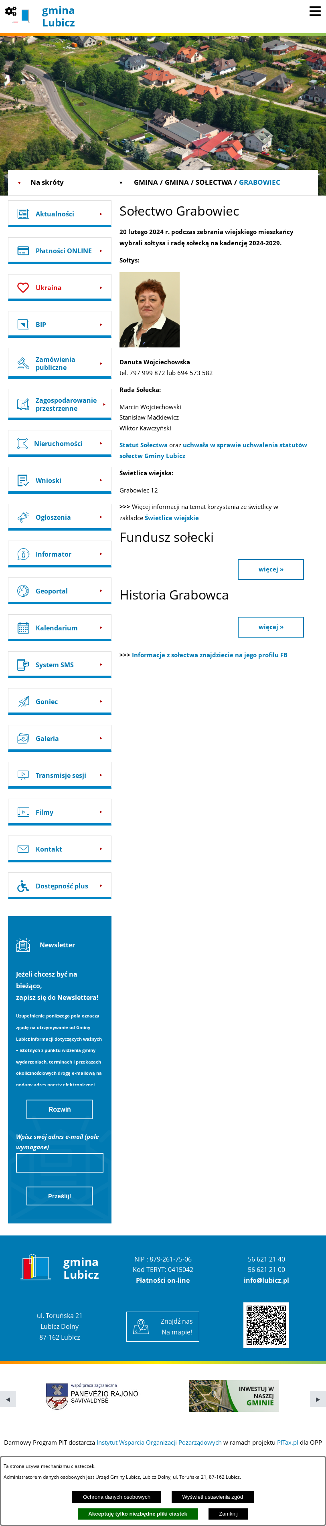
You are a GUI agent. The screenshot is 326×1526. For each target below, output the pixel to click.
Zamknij (228, 1514)
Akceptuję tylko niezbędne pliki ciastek (137, 1514)
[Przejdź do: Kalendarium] (59, 627)
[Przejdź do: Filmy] (59, 812)
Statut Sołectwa (144, 445)
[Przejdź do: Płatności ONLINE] (59, 250)
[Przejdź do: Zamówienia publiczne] (59, 363)
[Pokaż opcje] (11, 11)
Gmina (146, 182)
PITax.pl (287, 1442)
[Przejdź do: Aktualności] (59, 213)
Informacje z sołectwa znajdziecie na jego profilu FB (210, 655)
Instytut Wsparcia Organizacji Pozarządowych (159, 1442)
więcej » (271, 569)
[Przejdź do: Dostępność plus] (59, 885)
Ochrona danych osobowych (116, 1497)
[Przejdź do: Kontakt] (59, 849)
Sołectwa (214, 182)
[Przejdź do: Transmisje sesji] (59, 775)
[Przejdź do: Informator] (59, 554)
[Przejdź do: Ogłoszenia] (59, 517)
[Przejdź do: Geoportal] (59, 590)
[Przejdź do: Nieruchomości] (59, 443)
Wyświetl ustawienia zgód (212, 1497)
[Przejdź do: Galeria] (59, 738)
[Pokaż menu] (315, 11)
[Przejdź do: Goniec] (59, 701)
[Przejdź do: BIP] (59, 324)
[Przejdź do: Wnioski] (59, 480)
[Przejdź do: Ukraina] (59, 287)
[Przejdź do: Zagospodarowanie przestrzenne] (59, 404)
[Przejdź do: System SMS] (59, 664)
